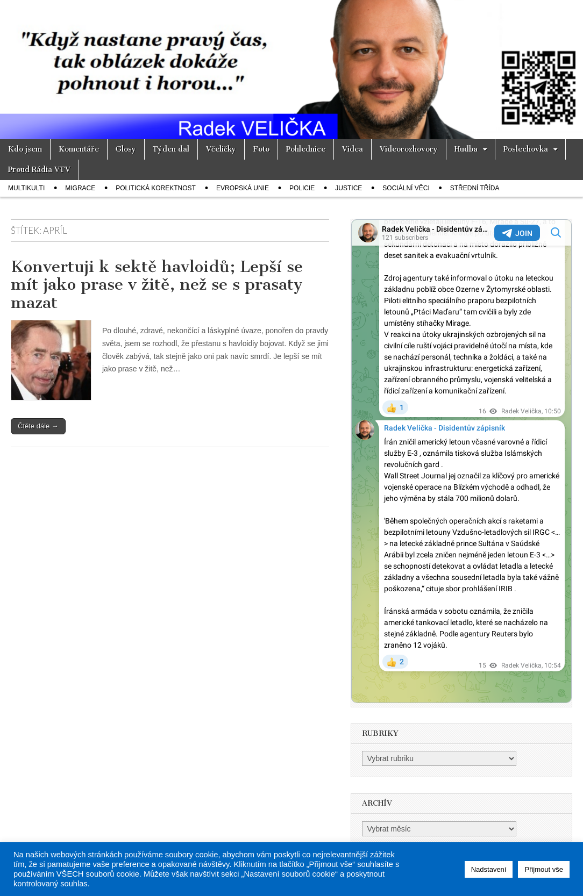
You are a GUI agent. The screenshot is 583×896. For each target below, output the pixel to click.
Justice (348, 188)
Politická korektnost (156, 188)
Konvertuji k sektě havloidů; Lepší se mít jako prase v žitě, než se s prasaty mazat (157, 284)
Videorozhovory (409, 149)
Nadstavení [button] (489, 869)
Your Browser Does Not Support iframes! (461, 461)
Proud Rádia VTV (39, 169)
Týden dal (171, 149)
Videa (352, 149)
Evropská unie (242, 188)
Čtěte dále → (38, 426)
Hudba (466, 149)
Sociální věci (405, 188)
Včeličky (221, 149)
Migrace (80, 188)
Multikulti (26, 188)
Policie (302, 188)
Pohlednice (305, 149)
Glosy (126, 149)
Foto (261, 149)
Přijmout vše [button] (543, 869)
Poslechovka (525, 149)
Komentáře (79, 149)
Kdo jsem (25, 149)
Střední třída (475, 188)
